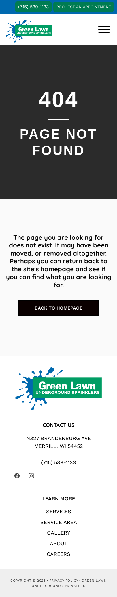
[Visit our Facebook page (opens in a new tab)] (17, 475)
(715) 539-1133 (33, 6)
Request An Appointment (83, 7)
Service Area (58, 522)
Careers (58, 554)
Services (58, 511)
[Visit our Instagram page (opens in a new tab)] (31, 475)
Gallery (58, 533)
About (58, 543)
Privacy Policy (63, 581)
